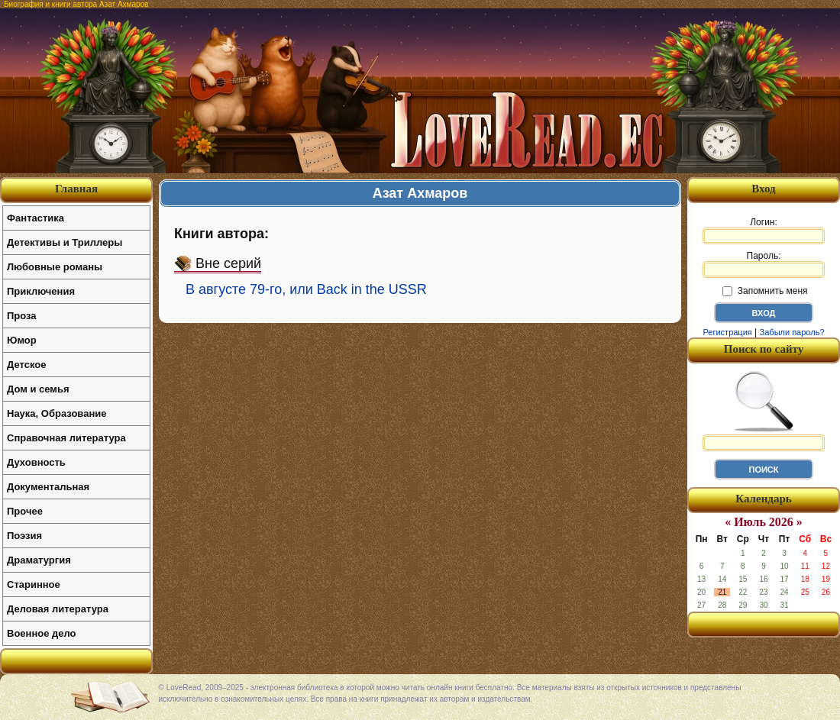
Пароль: (764, 264)
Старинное (33, 584)
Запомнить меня (764, 291)
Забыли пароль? (792, 332)
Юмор (22, 340)
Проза (22, 315)
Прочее (25, 511)
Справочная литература (66, 438)
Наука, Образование (56, 413)
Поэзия (24, 535)
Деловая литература (57, 609)
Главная (76, 188)
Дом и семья (38, 389)
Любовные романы (54, 267)
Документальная (48, 486)
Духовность (36, 462)
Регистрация (727, 332)
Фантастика (35, 218)
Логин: (764, 230)
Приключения (41, 291)
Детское (26, 364)
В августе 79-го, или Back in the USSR (306, 289)
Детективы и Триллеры (64, 242)
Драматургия (39, 560)
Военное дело (41, 633)
